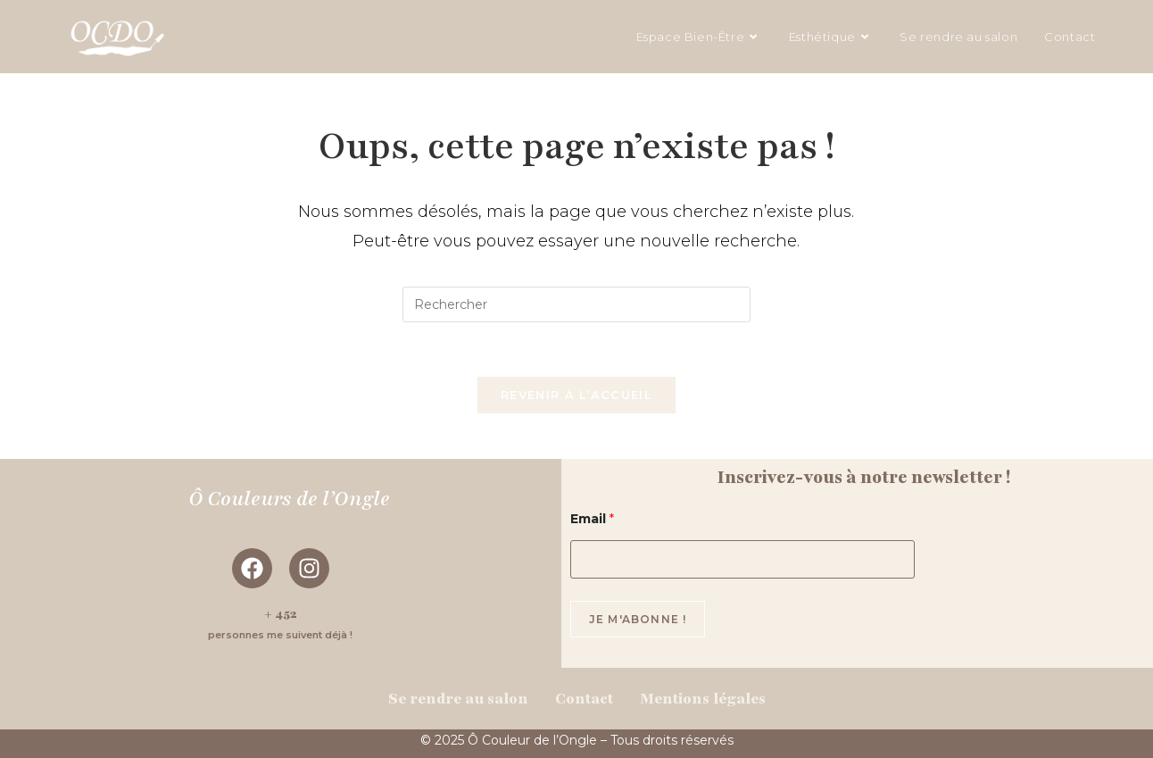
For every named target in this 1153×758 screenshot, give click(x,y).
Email (592, 519)
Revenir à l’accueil (576, 394)
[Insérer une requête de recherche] (576, 304)
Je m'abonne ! (638, 619)
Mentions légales (703, 698)
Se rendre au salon (458, 698)
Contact (584, 698)
